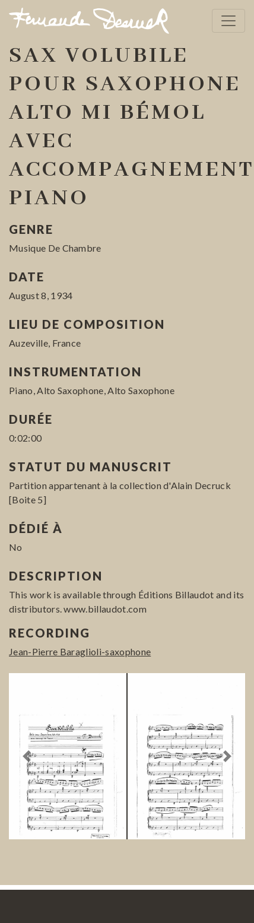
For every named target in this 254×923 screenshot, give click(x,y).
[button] (27, 756)
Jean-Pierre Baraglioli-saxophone (80, 651)
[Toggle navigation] (228, 21)
